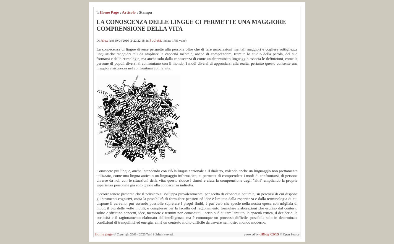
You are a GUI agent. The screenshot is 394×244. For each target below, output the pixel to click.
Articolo (129, 12)
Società (155, 40)
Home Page (109, 12)
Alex (104, 40)
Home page (104, 234)
